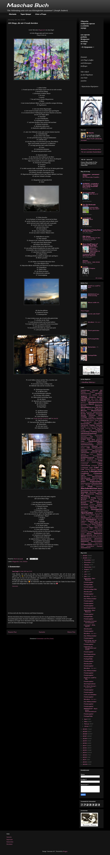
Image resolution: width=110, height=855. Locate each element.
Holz (100, 446)
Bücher (83, 412)
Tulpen (91, 527)
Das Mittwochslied (90, 598)
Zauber (82, 543)
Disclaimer (10, 844)
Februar (87, 724)
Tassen (83, 522)
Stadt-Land (98, 516)
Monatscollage (97, 483)
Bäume (91, 404)
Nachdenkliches (89, 488)
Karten (91, 454)
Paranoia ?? (86, 187)
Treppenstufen (84, 527)
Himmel (94, 446)
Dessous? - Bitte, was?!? (89, 625)
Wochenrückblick (96, 541)
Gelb (91, 436)
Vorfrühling (91, 532)
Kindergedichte (97, 455)
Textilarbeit (84, 524)
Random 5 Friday (88, 498)
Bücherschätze (97, 412)
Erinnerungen (85, 423)
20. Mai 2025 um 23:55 (25, 571)
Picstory (85, 496)
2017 (85, 745)
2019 (85, 741)
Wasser (89, 533)
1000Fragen (85, 390)
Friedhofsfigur (85, 431)
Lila (101, 467)
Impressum (10, 839)
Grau (88, 439)
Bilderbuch (98, 405)
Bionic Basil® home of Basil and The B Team (90, 244)
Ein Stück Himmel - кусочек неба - (90, 686)
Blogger (65, 851)
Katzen (99, 454)
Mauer (83, 480)
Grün (93, 439)
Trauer (88, 526)
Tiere (89, 524)
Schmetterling (84, 506)
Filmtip (96, 427)
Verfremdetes (98, 529)
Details (99, 419)
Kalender (83, 454)
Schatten (84, 504)
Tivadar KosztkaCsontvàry (41, 418)
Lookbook (85, 473)
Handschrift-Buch (95, 441)
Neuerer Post (12, 632)
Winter (83, 537)
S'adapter (92, 268)
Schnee (91, 506)
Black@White (86, 407)
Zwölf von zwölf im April (94, 286)
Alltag (84, 397)
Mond (82, 484)
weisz (94, 535)
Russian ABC (87, 502)
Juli (85, 571)
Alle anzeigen (98, 278)
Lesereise (94, 465)
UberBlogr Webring (88, 382)
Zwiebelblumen (86, 547)
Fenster (83, 427)
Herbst (99, 443)
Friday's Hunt (86, 430)
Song (100, 507)
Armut (97, 400)
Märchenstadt (85, 478)
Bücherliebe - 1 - (93, 347)
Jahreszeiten (85, 452)
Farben (92, 425)
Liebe (91, 467)
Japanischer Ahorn (96, 452)
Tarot (100, 521)
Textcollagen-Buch (96, 522)
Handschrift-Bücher (86, 443)
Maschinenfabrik (97, 478)
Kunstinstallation (97, 462)
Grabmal (99, 438)
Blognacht (90, 409)
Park (82, 494)
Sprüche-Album (90, 514)
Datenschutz (10, 842)
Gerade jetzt (88, 591)
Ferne (88, 427)
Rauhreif (99, 498)
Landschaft (84, 463)
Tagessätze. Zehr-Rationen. (89, 579)
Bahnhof (83, 402)
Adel (90, 395)
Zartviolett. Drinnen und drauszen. (90, 621)
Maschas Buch (27, 5)
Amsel (89, 400)
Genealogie (99, 436)
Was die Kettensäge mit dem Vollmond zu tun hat (91, 238)
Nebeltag (94, 490)
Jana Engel (15, 571)
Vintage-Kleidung (97, 530)
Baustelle (83, 405)
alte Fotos (94, 399)
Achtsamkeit (84, 395)
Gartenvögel (98, 435)
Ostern (100, 492)
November (92, 492)
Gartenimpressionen (89, 433)
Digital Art (85, 420)
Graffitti (83, 439)
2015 (85, 750)
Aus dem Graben (88, 231)
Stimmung (99, 518)
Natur (100, 488)
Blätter (93, 407)
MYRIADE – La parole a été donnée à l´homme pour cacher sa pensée (90, 185)
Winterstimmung (86, 540)
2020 (85, 738)
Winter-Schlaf (91, 537)
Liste (20, 561)
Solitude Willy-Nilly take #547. (94, 208)
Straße (83, 519)
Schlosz (99, 504)
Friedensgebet (88, 582)
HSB (88, 447)
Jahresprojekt (97, 451)
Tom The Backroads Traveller (89, 205)
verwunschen (84, 530)
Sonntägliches (96, 509)
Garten (99, 431)
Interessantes (98, 449)
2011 (85, 759)
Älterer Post (71, 632)
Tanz (96, 521)
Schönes (25, 561)
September (88, 567)
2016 (85, 748)
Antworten (15, 586)
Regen (92, 499)
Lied (96, 467)
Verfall (90, 529)
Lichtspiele (84, 467)
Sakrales (99, 502)
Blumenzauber (96, 410)
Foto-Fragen (85, 310)
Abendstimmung (86, 393)
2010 (85, 762)
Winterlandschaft (86, 538)
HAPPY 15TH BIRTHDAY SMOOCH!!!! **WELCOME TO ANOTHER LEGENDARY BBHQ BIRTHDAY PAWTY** (91, 251)
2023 (85, 731)
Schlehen (92, 504)
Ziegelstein (95, 544)
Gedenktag (84, 436)
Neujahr (99, 490)
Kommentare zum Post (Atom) (45, 638)
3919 (91, 219)
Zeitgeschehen (86, 544)
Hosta (82, 447)
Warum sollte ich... (94, 302)
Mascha (91, 133)
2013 (85, 755)
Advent (94, 395)
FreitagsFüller (92, 355)
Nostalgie (84, 492)
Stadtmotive (86, 518)
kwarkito (85, 267)
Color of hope (40, 14)
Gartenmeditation (86, 435)
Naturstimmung (86, 490)
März (86, 721)
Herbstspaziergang (87, 444)
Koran (83, 460)
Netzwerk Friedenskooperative (91, 149)
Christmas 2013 (95, 415)
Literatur (99, 469)
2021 (85, 736)
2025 (85, 558)
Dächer (83, 418)
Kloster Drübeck (87, 459)
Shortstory (84, 507)
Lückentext (97, 473)
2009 (85, 764)
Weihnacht (98, 533)
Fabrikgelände (98, 423)
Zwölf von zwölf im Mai (90, 678)
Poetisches (98, 496)
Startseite (12, 14)
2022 (85, 734)
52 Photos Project (91, 391)
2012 (85, 757)
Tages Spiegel (25, 14)
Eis (95, 422)
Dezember (87, 560)
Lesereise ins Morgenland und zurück (90, 648)
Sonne (83, 509)
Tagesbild (90, 521)
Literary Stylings (90, 469)
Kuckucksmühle (85, 462)
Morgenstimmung (97, 484)
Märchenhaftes (97, 476)
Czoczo (85, 260)
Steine (93, 518)
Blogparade (41, 30)
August (86, 569)
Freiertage (87, 428)
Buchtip (83, 413)
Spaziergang (84, 511)
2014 (85, 752)
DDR (86, 418)
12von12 (95, 390)
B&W (100, 400)
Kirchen (99, 457)
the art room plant (89, 192)
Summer (100, 519)
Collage (84, 417)
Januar (86, 726)
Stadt (90, 516)
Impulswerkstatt (97, 447)
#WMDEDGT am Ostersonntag (93, 294)
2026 (85, 555)
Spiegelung (98, 511)
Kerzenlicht (84, 455)
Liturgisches (95, 471)
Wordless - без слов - (94, 322)
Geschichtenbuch (86, 438)
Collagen (91, 417)
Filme (91, 427)
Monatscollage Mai (90, 589)
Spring (82, 514)
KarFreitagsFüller (93, 338)
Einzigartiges (88, 422)
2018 (85, 743)
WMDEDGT (85, 541)
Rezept (100, 499)
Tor (81, 526)
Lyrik (83, 475)
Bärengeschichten (95, 402)
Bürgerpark (90, 413)
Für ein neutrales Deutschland (91, 152)
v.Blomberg (83, 529)
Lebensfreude (85, 465)
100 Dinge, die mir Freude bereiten (90, 641)
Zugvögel (99, 546)
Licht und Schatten (90, 694)
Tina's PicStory (97, 524)
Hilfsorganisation (85, 446)
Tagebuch (83, 521)
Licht (100, 465)
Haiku (82, 441)
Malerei (89, 475)
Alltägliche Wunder (95, 397)
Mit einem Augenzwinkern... (91, 480)
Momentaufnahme (86, 483)
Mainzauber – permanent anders (91, 175)
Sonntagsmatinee (89, 608)
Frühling (94, 431)
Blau (97, 407)
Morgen (87, 484)
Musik (90, 486)
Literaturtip (84, 471)
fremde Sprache (97, 428)
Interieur (84, 451)
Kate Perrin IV (93, 194)
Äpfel (93, 400)
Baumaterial (84, 404)
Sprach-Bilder (98, 513)
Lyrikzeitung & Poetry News (92, 230)
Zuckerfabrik (90, 546)
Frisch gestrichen (93, 330)
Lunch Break (87, 218)
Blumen (84, 410)
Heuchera (99, 444)
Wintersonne (98, 538)
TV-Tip (100, 527)
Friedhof (98, 430)
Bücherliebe (89, 412)
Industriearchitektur (86, 449)
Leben (99, 464)
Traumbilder (98, 526)
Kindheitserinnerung (87, 457)
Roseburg (96, 501)
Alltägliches (85, 399)
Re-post (83, 499)
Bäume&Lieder (98, 404)
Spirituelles (87, 513)
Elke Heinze (86, 236)
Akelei (100, 395)
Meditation (90, 480)
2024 (85, 729)
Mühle (82, 486)
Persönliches (90, 494)
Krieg (100, 460)
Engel (100, 422)
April (86, 719)
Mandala (83, 476)
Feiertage (99, 425)
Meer (97, 480)
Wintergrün (99, 537)
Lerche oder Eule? (94, 313)
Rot (101, 501)
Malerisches (98, 475)
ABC (100, 392)
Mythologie (99, 486)
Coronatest (99, 417)
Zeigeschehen (98, 543)
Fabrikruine (84, 425)
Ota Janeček (54, 418)
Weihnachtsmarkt (86, 535)
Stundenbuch (91, 519)
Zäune (89, 543)
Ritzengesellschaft (86, 501)
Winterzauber (98, 540)
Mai (85, 576)
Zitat (82, 546)
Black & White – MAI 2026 (91, 262)
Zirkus (100, 544)
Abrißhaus (98, 393)
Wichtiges (99, 535)
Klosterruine (98, 459)
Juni (85, 574)
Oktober (87, 564)
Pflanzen (98, 494)
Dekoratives (92, 418)
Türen (96, 527)
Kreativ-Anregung (91, 460)
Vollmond (83, 532)
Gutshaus (99, 439)
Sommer (93, 507)
